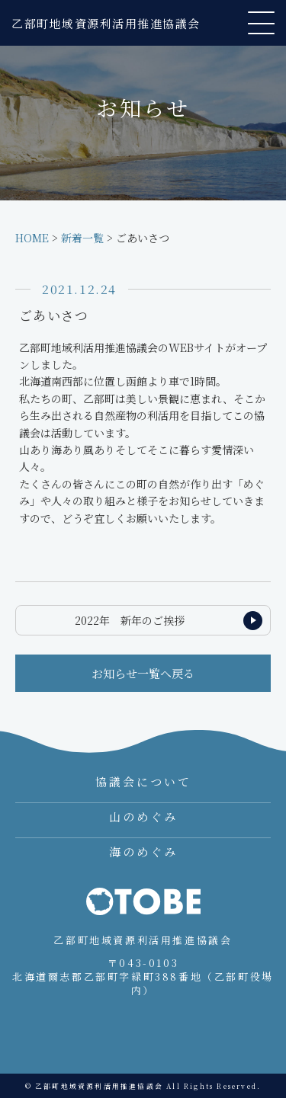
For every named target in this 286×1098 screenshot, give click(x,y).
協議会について (143, 781)
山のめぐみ (143, 816)
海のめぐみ (143, 852)
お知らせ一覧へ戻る (143, 673)
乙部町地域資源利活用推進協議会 (106, 23)
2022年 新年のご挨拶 (130, 620)
